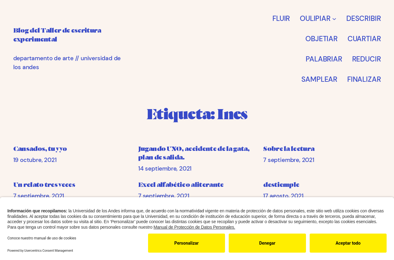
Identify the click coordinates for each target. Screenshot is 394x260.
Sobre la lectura (288, 149)
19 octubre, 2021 (35, 160)
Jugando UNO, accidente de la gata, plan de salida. (194, 153)
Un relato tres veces (44, 185)
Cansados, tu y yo (40, 149)
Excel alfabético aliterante (181, 185)
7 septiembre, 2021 (288, 160)
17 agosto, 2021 (283, 196)
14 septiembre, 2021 (164, 168)
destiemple (281, 185)
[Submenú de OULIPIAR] (334, 18)
